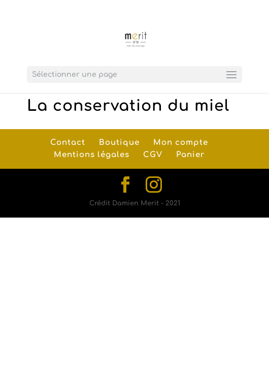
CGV (152, 154)
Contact (67, 142)
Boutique (119, 142)
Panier (190, 154)
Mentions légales (91, 154)
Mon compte (180, 142)
